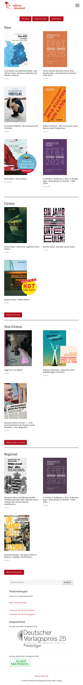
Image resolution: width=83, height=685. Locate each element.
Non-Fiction (40, 19)
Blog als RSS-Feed (41, 676)
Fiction (25, 19)
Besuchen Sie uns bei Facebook (21, 610)
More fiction (13, 315)
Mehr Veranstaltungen (17, 602)
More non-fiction (15, 442)
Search (67, 582)
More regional (14, 572)
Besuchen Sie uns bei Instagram (22, 614)
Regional (56, 19)
